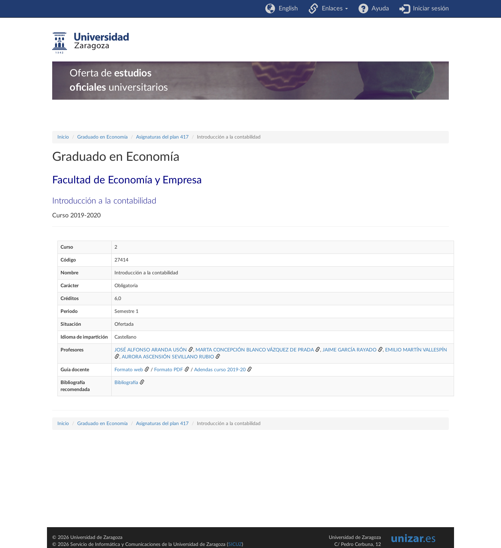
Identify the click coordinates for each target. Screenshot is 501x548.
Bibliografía (126, 382)
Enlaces (333, 9)
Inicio (63, 137)
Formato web (128, 369)
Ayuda (378, 9)
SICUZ (235, 544)
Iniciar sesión (429, 9)
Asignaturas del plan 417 (162, 137)
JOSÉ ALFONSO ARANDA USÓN (150, 350)
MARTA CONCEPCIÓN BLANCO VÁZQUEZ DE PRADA (255, 350)
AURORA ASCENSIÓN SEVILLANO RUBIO (168, 357)
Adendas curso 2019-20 (220, 369)
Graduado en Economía (102, 137)
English (286, 9)
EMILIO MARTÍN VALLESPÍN (416, 350)
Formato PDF (168, 369)
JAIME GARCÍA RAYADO (349, 350)
